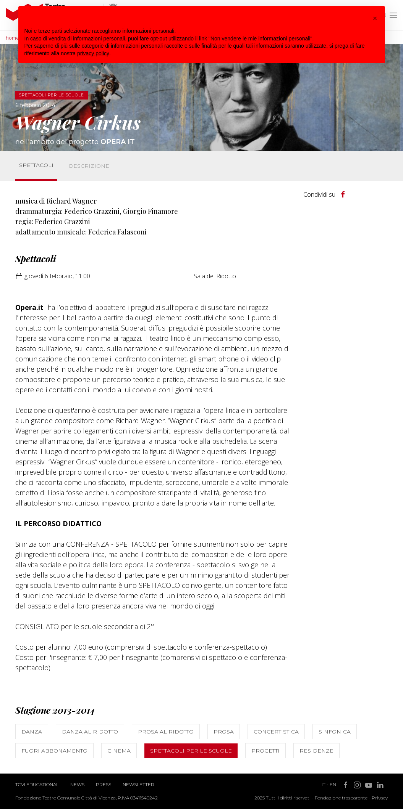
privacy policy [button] (93, 53)
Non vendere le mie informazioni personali (260, 38)
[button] (375, 18)
